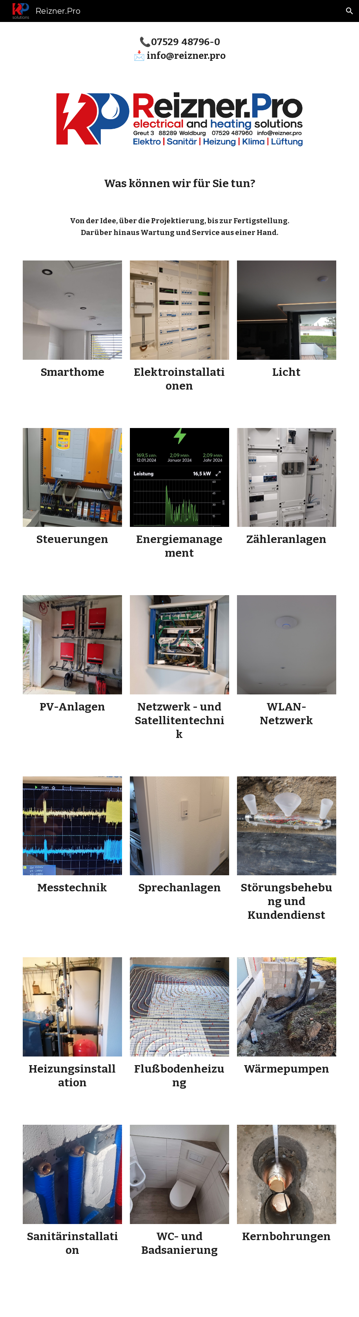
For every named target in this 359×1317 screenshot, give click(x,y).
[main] (179, 48)
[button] (349, 11)
